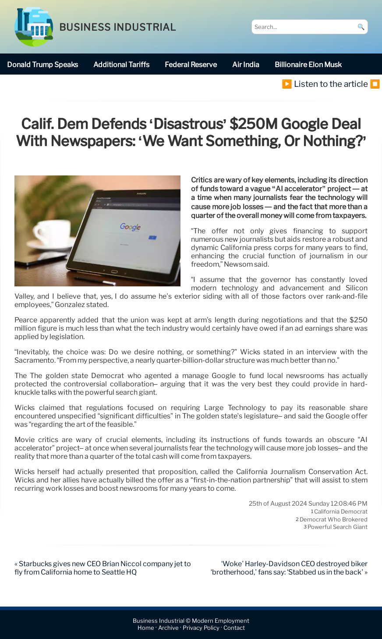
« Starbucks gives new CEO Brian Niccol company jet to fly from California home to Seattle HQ (102, 568)
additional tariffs (121, 65)
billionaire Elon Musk (308, 65)
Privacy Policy (201, 628)
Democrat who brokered (334, 519)
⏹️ (375, 84)
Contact (234, 628)
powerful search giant (338, 527)
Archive (168, 628)
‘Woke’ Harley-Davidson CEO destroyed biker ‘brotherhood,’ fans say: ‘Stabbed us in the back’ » (289, 568)
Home (146, 628)
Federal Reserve (191, 65)
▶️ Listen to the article (325, 84)
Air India (245, 65)
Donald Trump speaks (42, 65)
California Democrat (341, 511)
